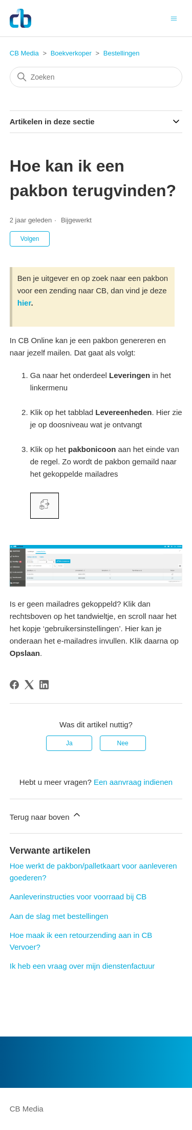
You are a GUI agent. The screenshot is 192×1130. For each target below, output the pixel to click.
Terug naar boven (46, 815)
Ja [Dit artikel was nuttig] (69, 743)
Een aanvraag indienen (133, 782)
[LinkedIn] (44, 684)
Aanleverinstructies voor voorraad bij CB (78, 896)
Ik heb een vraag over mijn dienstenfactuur (82, 966)
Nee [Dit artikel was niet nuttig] (123, 743)
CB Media (24, 53)
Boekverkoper (71, 53)
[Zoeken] (96, 77)
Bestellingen (121, 53)
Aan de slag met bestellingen (59, 916)
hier (24, 302)
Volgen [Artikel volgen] (29, 238)
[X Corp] (29, 684)
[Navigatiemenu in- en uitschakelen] (173, 17)
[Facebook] (14, 684)
